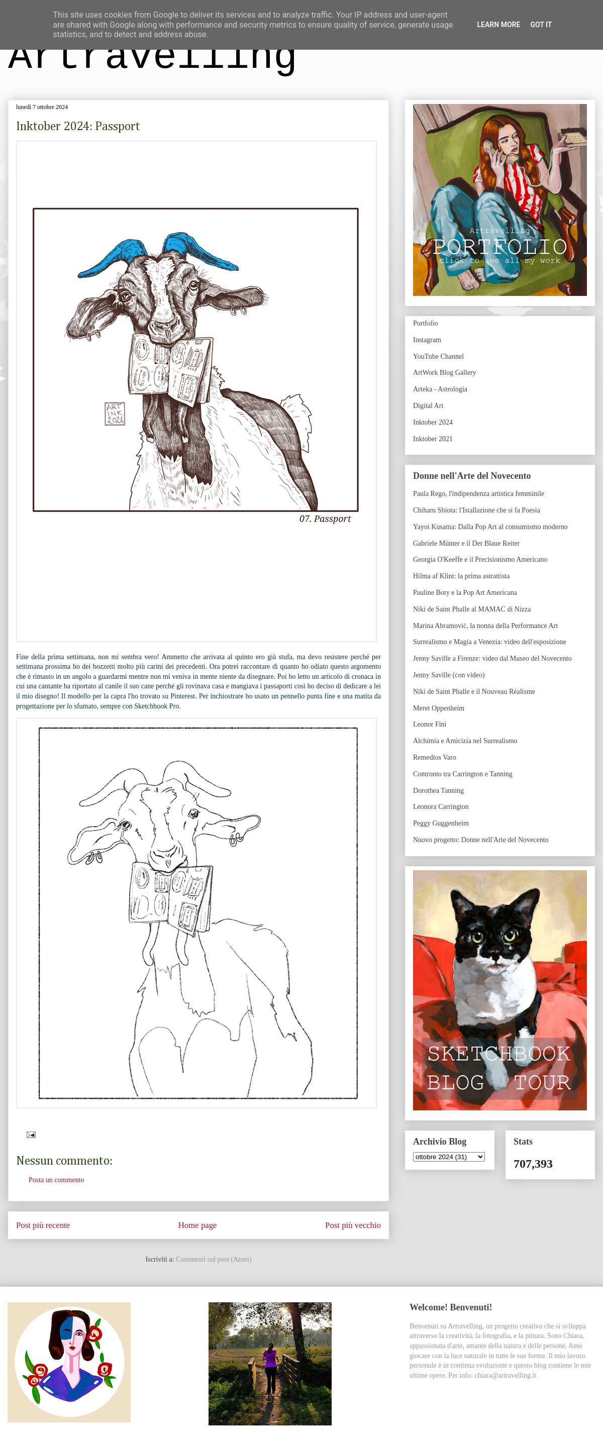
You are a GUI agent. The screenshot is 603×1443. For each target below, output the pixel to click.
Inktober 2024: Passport (78, 127)
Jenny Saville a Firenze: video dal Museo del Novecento (492, 658)
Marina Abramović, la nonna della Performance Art (485, 626)
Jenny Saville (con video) (449, 675)
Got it (541, 25)
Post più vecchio (353, 1225)
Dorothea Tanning (438, 790)
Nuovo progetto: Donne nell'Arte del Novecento (481, 840)
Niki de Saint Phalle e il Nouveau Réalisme (474, 691)
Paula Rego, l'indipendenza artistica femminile (478, 493)
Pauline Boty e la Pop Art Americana (465, 592)
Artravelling (152, 57)
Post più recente (43, 1225)
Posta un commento (56, 1180)
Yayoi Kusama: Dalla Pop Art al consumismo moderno (490, 527)
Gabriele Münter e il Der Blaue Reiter (466, 543)
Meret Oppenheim (438, 708)
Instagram (427, 340)
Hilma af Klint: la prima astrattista (461, 576)
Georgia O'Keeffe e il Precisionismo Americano (480, 559)
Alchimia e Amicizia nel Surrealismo (465, 741)
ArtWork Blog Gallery (444, 372)
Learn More (498, 25)
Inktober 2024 (433, 422)
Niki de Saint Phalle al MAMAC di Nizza (472, 609)
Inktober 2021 (433, 439)
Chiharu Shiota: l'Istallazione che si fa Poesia (476, 510)
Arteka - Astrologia (440, 389)
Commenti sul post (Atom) (214, 1259)
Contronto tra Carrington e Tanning (463, 774)
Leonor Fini (430, 724)
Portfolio (425, 323)
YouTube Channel (438, 356)
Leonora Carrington (441, 806)
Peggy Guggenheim (441, 823)
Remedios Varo (434, 757)
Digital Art (428, 405)
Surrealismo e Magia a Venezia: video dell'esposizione (489, 642)
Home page (197, 1225)
